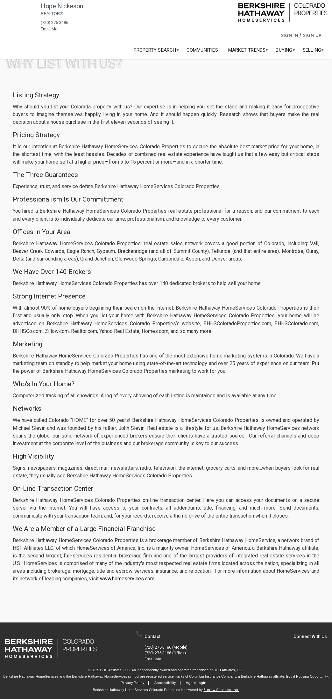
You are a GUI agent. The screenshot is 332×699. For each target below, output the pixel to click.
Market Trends (247, 50)
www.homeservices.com (127, 579)
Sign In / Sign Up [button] (302, 35)
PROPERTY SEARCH (155, 50)
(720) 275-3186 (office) (165, 653)
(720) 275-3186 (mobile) (166, 647)
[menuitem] (155, 50)
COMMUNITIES (202, 50)
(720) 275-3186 (54, 22)
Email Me (153, 659)
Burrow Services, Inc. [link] (221, 690)
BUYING (284, 50)
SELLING (312, 50)
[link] (283, 12)
